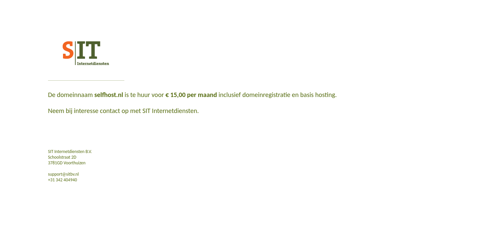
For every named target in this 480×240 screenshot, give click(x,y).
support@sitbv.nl (63, 174)
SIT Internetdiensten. (170, 111)
